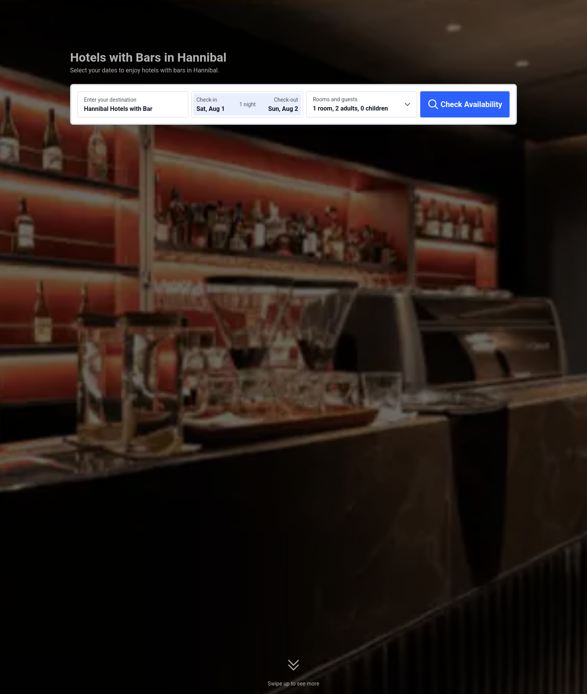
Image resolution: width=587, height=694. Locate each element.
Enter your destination (110, 100)
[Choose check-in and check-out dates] (219, 104)
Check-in (206, 100)
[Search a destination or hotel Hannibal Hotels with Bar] (132, 104)
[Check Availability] (465, 104)
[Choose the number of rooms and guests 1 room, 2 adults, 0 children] (362, 104)
